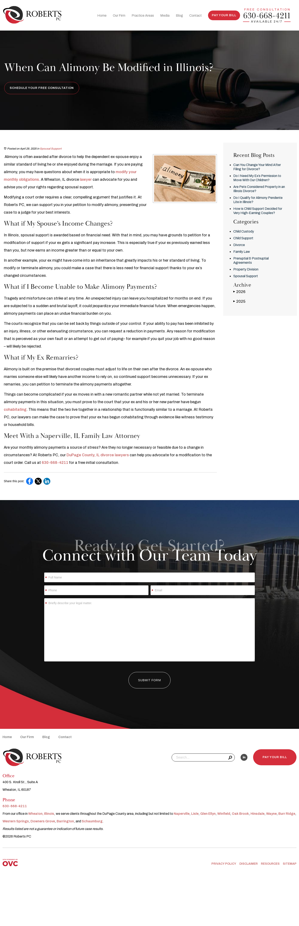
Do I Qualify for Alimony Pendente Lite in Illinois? (258, 200)
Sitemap (289, 863)
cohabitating (15, 409)
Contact (195, 15)
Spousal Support (50, 148)
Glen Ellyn (208, 813)
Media (165, 15)
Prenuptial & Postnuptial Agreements (251, 260)
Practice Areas (143, 15)
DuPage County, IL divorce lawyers (98, 455)
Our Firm (119, 15)
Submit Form (149, 680)
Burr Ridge (286, 813)
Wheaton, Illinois (41, 813)
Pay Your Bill (224, 15)
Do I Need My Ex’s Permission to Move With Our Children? (257, 178)
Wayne (271, 813)
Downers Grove (43, 821)
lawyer (86, 179)
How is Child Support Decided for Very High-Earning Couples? (257, 211)
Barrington (65, 821)
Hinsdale (257, 813)
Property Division (245, 269)
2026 (239, 291)
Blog (179, 15)
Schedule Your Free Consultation (42, 88)
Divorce (239, 245)
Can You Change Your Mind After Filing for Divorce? (257, 167)
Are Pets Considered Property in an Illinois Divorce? (259, 189)
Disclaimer (248, 863)
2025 (239, 301)
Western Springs (16, 821)
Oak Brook (240, 813)
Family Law (241, 251)
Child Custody (243, 231)
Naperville (182, 813)
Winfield (223, 813)
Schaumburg (92, 821)
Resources (270, 863)
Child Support (243, 238)
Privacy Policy (223, 863)
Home (102, 15)
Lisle (195, 813)
